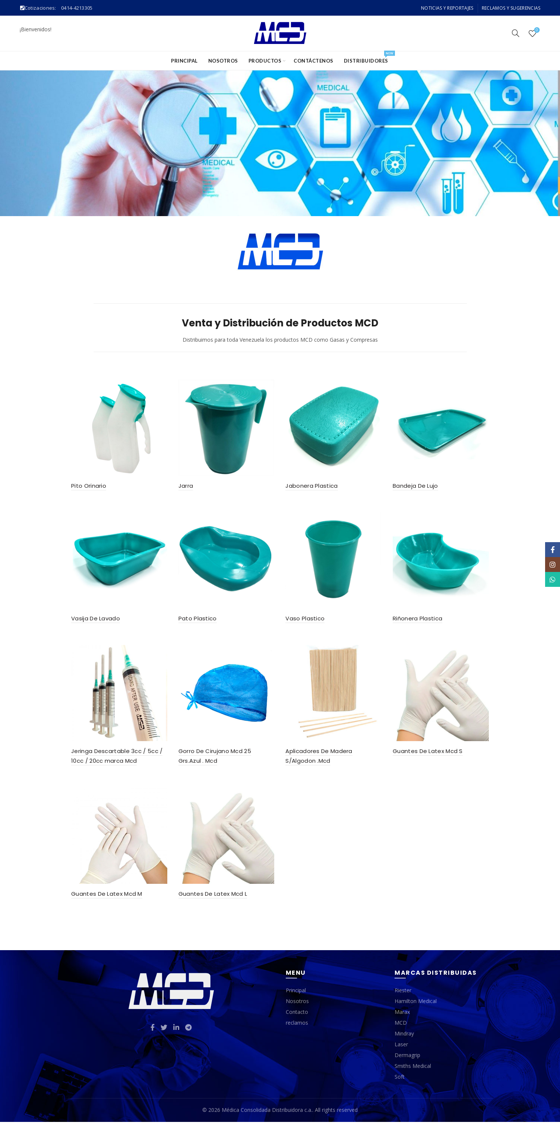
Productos (265, 61)
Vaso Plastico (305, 622)
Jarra (184, 487)
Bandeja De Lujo (417, 487)
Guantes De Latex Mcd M (103, 901)
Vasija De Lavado (92, 622)
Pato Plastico (196, 622)
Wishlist (536, 30)
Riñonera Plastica (419, 622)
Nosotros (223, 61)
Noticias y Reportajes (447, 8)
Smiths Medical (413, 1073)
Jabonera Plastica (312, 487)
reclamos (297, 1030)
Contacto (297, 1019)
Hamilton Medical (416, 1008)
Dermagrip (407, 1062)
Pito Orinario (85, 487)
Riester (403, 997)
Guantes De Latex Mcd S (430, 756)
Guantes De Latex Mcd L (211, 901)
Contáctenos (313, 61)
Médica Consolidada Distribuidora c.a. (267, 1117)
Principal (184, 61)
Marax (402, 1019)
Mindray (404, 1040)
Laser (401, 1051)
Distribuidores (368, 57)
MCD (401, 1030)
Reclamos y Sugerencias (511, 8)
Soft (400, 1084)
